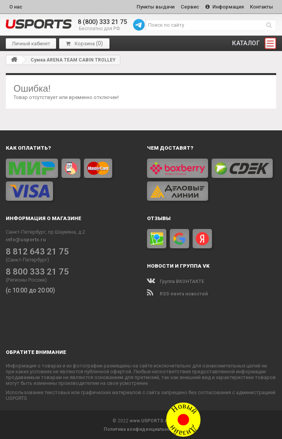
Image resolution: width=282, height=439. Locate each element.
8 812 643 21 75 (35, 250)
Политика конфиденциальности (141, 428)
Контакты (261, 6)
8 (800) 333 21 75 (102, 21)
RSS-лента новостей (177, 293)
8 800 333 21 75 (35, 270)
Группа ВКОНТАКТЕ (175, 281)
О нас (15, 6)
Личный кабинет (31, 43)
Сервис (188, 6)
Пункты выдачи (153, 6)
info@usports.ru (26, 239)
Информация (223, 6)
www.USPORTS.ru (149, 420)
